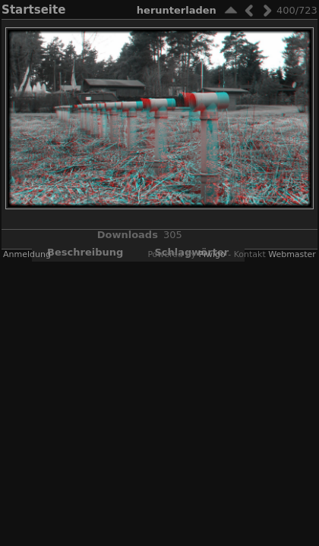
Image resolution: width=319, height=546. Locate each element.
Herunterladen (176, 10)
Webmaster (292, 254)
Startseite (33, 10)
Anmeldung (27, 254)
